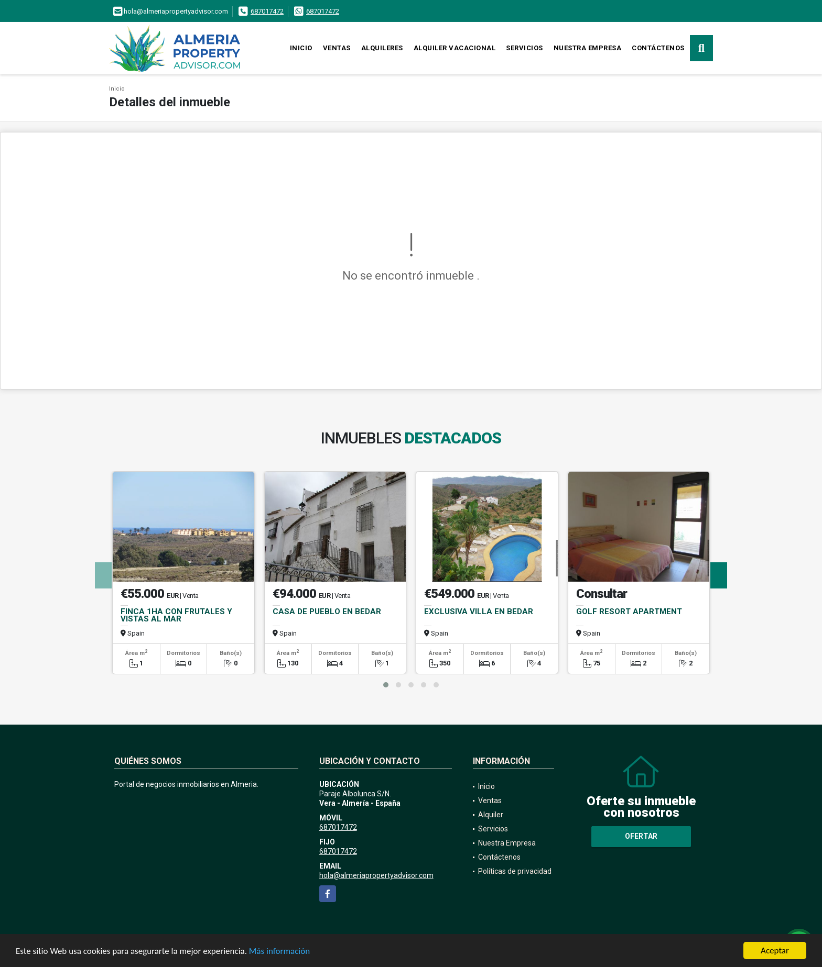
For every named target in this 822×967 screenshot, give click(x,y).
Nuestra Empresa (588, 48)
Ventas (337, 48)
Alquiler (490, 814)
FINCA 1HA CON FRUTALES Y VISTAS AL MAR (176, 615)
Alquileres (382, 48)
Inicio (301, 48)
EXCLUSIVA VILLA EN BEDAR (478, 611)
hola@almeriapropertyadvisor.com (376, 875)
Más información (279, 951)
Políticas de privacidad (514, 871)
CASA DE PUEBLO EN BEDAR (327, 611)
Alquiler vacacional (455, 48)
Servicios (524, 48)
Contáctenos (658, 48)
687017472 (267, 11)
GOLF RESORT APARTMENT (629, 611)
